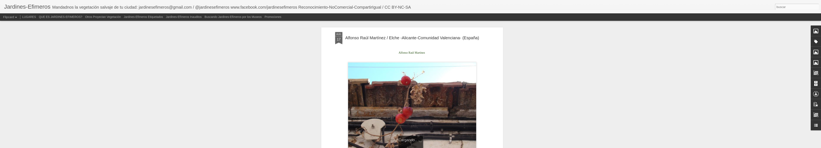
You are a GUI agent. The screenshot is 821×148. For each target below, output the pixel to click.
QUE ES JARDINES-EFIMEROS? (60, 16)
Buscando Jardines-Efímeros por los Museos (233, 16)
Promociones (273, 16)
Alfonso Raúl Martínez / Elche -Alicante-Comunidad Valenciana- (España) (412, 36)
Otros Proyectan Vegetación (103, 16)
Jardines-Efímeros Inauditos (184, 16)
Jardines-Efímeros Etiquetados (143, 16)
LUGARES (29, 16)
